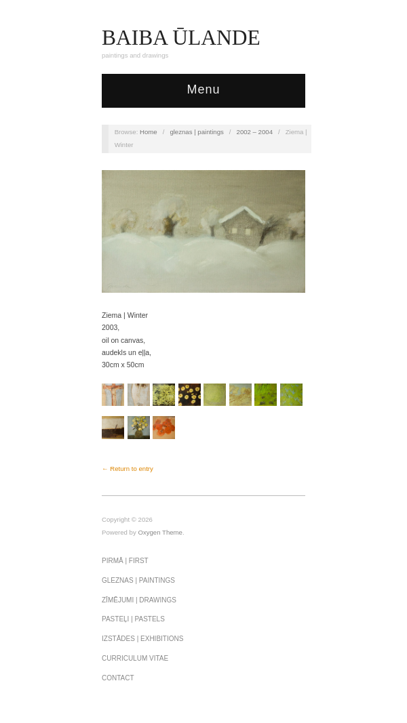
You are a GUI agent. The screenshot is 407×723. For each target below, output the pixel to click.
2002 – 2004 (255, 132)
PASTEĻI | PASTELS (133, 619)
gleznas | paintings (196, 132)
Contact (118, 678)
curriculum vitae (135, 658)
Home (148, 132)
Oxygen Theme (160, 532)
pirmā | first (125, 560)
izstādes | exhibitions (142, 638)
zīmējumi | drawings (139, 600)
